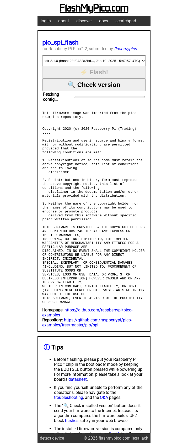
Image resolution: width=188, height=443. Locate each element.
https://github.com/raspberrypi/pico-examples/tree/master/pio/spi (87, 361)
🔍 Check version (94, 84)
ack (145, 438)
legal (136, 438)
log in (46, 20)
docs (103, 20)
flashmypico (125, 48)
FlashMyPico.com (94, 8)
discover (84, 20)
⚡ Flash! (94, 72)
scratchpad (125, 20)
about (63, 20)
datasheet (77, 417)
